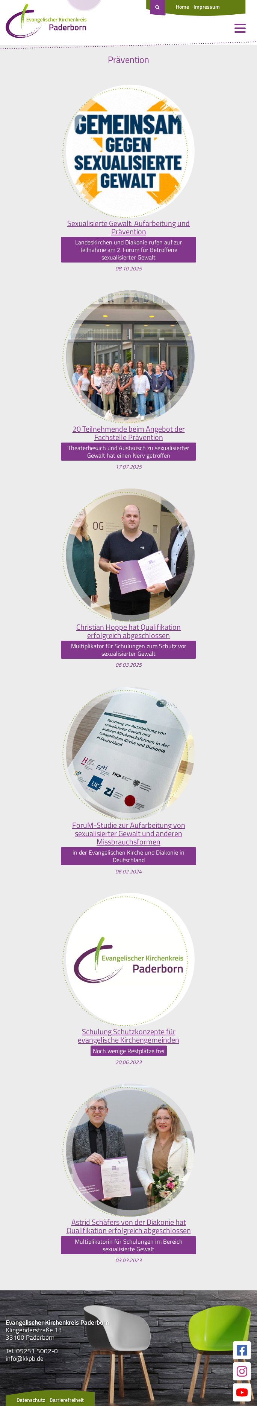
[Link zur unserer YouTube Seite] (242, 1392)
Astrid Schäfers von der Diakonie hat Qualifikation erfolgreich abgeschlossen (129, 1226)
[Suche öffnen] (158, 8)
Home (182, 7)
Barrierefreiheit (67, 1400)
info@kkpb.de (25, 1358)
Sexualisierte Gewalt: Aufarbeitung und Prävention (128, 227)
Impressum (207, 7)
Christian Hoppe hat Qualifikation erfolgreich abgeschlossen (128, 631)
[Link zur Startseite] (46, 22)
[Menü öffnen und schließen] (240, 28)
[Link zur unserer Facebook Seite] (242, 1350)
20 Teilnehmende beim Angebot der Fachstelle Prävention (129, 433)
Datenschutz (31, 1400)
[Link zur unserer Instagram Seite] (242, 1371)
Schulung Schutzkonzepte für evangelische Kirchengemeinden (128, 1035)
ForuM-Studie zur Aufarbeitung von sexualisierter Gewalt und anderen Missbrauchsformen (128, 833)
